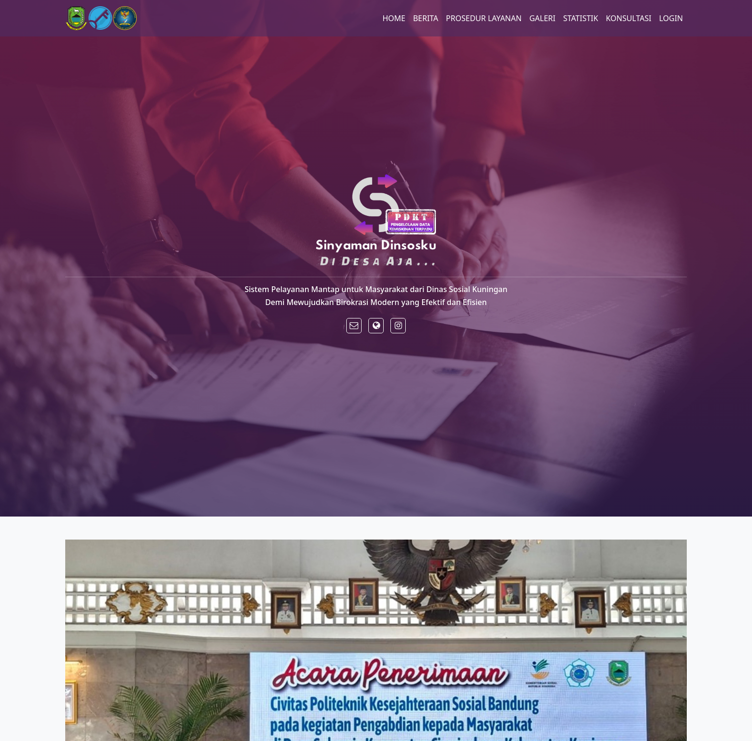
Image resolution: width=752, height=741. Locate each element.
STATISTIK (580, 18)
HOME (393, 18)
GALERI (542, 18)
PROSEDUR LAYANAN (484, 18)
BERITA (425, 18)
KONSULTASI (628, 18)
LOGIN (671, 18)
